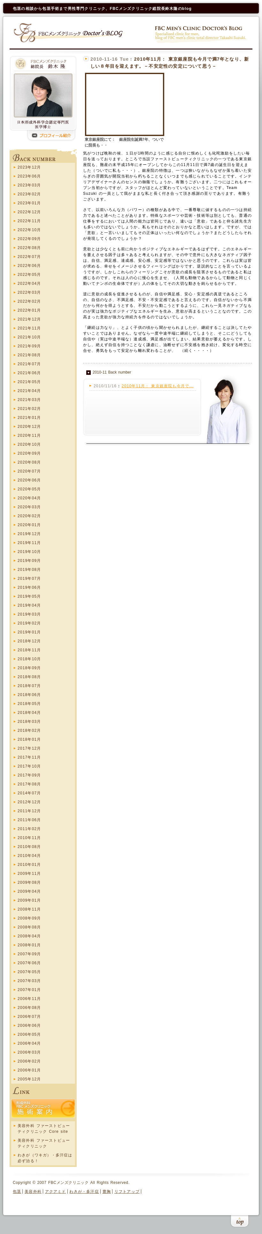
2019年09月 (29, 560)
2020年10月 (29, 444)
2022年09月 (29, 239)
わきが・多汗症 (84, 1191)
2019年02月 (29, 623)
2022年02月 (29, 301)
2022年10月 (29, 230)
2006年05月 (29, 1034)
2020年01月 (29, 525)
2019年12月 (29, 534)
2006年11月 (29, 998)
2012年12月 (29, 802)
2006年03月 (29, 1052)
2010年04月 (29, 855)
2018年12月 (29, 641)
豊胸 (107, 1191)
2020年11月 (29, 435)
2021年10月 (29, 337)
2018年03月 (29, 721)
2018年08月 (29, 677)
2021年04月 (29, 391)
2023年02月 (29, 194)
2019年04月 (29, 605)
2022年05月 (29, 274)
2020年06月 (29, 480)
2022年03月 (29, 292)
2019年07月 (29, 578)
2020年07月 (29, 471)
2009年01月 (29, 900)
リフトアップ (127, 1191)
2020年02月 (29, 516)
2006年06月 (29, 1025)
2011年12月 (29, 811)
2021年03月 (29, 399)
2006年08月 (29, 1007)
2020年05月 (29, 489)
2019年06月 (29, 587)
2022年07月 (29, 256)
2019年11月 (29, 543)
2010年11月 (29, 838)
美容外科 (33, 1191)
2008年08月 (29, 927)
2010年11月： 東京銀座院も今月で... (158, 386)
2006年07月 (29, 1016)
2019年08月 (29, 569)
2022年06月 (29, 265)
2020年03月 (29, 507)
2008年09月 (29, 918)
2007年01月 (29, 990)
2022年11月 (29, 221)
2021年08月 (29, 355)
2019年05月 (29, 596)
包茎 (17, 1191)
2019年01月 (29, 632)
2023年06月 (29, 176)
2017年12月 (29, 748)
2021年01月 (29, 417)
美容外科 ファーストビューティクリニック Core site (44, 1129)
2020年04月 (29, 498)
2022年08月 (29, 248)
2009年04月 (29, 891)
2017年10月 (29, 766)
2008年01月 (29, 945)
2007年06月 (29, 963)
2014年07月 (29, 793)
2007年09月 (29, 954)
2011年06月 (29, 820)
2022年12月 (29, 212)
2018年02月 (29, 730)
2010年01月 (29, 864)
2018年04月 (29, 712)
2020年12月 (29, 426)
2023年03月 (29, 185)
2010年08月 (29, 846)
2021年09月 (29, 346)
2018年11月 (29, 650)
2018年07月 (29, 686)
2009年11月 (29, 873)
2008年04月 (29, 936)
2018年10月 (29, 659)
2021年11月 (29, 328)
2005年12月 (29, 1079)
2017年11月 (29, 757)
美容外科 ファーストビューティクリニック (44, 1143)
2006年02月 (29, 1061)
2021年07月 (29, 364)
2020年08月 (29, 462)
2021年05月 (29, 382)
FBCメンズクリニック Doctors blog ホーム (69, 32)
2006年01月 (29, 1070)
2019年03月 (29, 614)
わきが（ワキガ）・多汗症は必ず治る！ (45, 1158)
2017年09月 (29, 775)
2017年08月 (29, 784)
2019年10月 (29, 551)
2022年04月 (29, 283)
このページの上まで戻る (239, 1222)
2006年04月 (29, 1043)
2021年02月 (29, 408)
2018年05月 (29, 703)
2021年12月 (29, 319)
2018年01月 (29, 739)
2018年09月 (29, 668)
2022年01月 (29, 310)
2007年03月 (29, 981)
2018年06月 (29, 695)
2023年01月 (29, 203)
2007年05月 (29, 972)
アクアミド (55, 1191)
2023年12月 (29, 167)
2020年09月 (29, 453)
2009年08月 (29, 882)
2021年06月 (29, 373)
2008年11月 (29, 909)
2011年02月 (29, 829)
